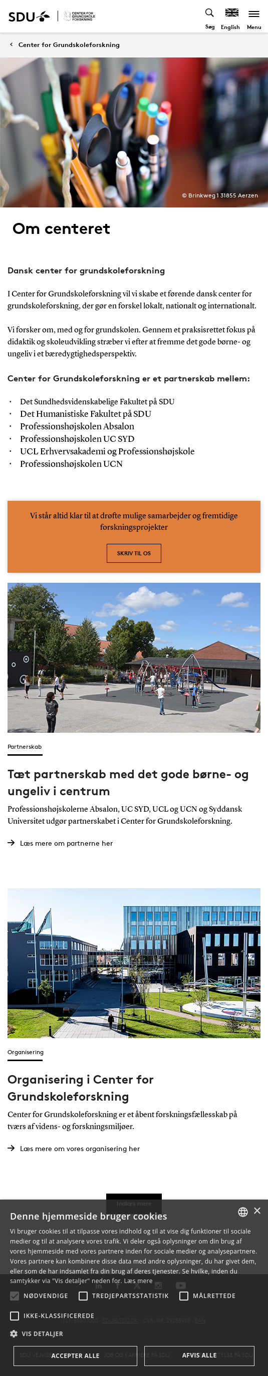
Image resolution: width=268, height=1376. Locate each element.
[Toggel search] (210, 16)
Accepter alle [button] (75, 1356)
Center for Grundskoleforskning (69, 44)
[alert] (134, 1288)
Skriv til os (134, 553)
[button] (15, 1296)
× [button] (256, 1211)
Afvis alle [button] (199, 1355)
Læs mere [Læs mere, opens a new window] (138, 1281)
